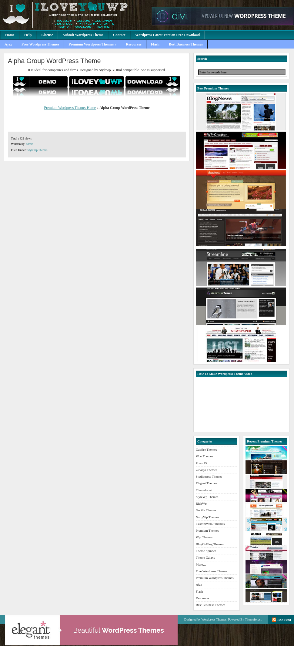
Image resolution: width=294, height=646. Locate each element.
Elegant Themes (206, 483)
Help (28, 35)
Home (10, 35)
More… (201, 564)
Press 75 (201, 463)
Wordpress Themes (213, 619)
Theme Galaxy (205, 557)
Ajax (8, 44)
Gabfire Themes (206, 449)
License (47, 35)
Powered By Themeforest (244, 619)
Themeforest (204, 490)
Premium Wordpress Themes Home (70, 108)
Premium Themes (207, 530)
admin (29, 144)
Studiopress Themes (209, 476)
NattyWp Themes (207, 517)
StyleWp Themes (37, 150)
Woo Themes (204, 456)
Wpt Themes (204, 537)
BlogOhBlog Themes (210, 544)
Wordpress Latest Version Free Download (167, 35)
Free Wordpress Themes (40, 44)
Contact (119, 35)
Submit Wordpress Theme (83, 35)
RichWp (201, 503)
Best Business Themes (186, 44)
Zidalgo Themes (206, 470)
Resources (134, 44)
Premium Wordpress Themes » (92, 44)
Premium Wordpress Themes (74, 15)
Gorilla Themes (206, 510)
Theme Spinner (206, 551)
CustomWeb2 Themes (210, 524)
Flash (155, 44)
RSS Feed (284, 619)
